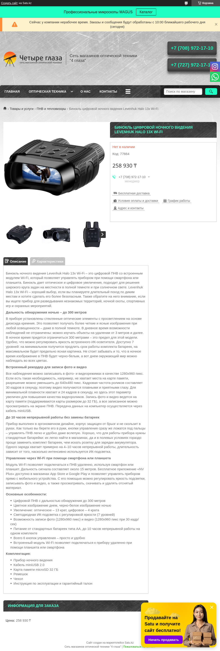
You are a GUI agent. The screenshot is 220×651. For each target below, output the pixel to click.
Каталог (146, 12)
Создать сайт (9, 3)
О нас (85, 91)
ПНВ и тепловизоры (51, 109)
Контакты (108, 91)
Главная (12, 91)
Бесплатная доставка (134, 193)
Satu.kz (129, 642)
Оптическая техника (47, 91)
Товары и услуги (21, 109)
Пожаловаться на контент (139, 646)
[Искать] (211, 91)
